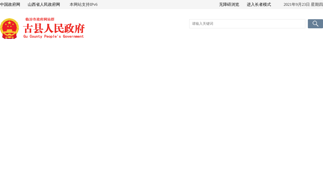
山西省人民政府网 (44, 4)
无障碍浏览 (229, 4)
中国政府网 (10, 4)
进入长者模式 (259, 4)
